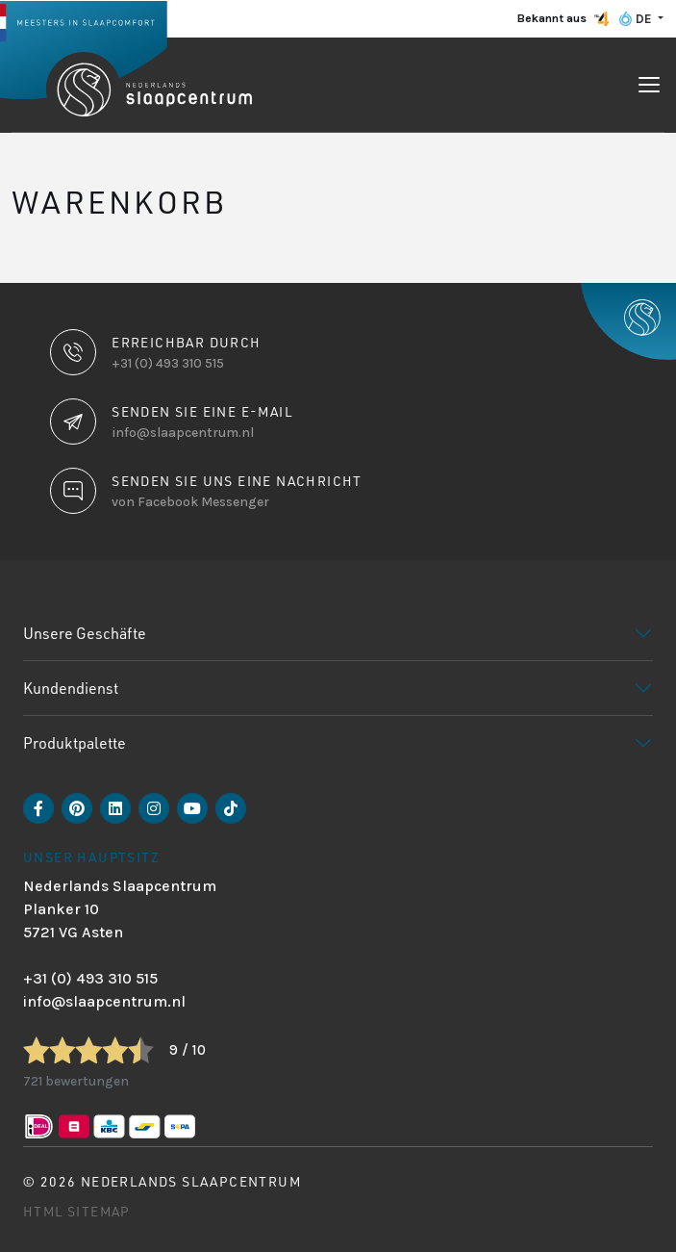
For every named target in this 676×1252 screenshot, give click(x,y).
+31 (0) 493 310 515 (90, 978)
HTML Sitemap (77, 1211)
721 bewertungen (76, 1081)
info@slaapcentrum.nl (104, 1001)
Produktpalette (74, 743)
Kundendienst (70, 688)
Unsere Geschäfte (84, 633)
